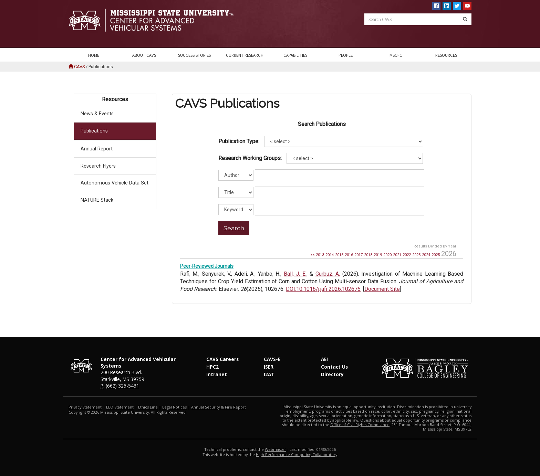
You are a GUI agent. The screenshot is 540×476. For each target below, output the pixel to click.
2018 (368, 255)
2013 (320, 255)
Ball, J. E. (295, 274)
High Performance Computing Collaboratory (296, 454)
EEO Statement (120, 407)
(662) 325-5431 (122, 385)
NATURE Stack (97, 200)
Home (93, 55)
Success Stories (194, 55)
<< (312, 255)
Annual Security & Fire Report (218, 407)
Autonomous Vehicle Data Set (114, 183)
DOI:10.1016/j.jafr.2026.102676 (323, 289)
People (346, 55)
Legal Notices (174, 407)
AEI (324, 359)
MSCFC (396, 55)
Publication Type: (238, 141)
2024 (426, 255)
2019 (378, 255)
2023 (416, 255)
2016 (349, 255)
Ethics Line (148, 407)
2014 (329, 255)
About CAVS (144, 55)
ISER (268, 366)
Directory (332, 374)
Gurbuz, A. (327, 274)
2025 (436, 255)
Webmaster (275, 449)
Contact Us (334, 366)
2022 (407, 255)
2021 (397, 255)
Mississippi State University (86, 24)
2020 (387, 255)
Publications (94, 131)
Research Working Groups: (250, 158)
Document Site (382, 289)
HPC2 (212, 366)
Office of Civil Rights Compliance (360, 424)
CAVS (79, 66)
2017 (358, 255)
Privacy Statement (85, 407)
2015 (339, 255)
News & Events (97, 114)
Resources (446, 55)
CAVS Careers (222, 359)
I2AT (269, 374)
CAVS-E (272, 359)
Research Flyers (98, 166)
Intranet (216, 374)
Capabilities (295, 55)
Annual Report (97, 149)
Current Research (244, 55)
